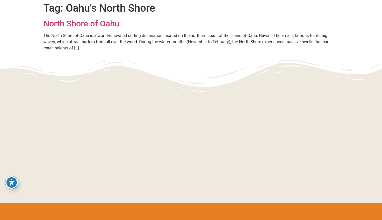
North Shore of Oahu (81, 23)
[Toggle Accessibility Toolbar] (11, 182)
